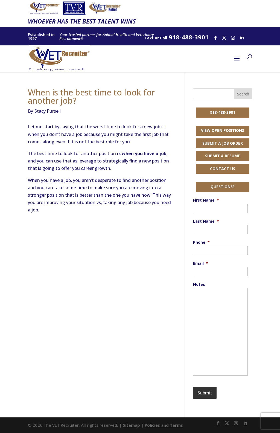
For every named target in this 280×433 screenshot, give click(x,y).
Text (149, 37)
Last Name (206, 221)
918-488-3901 (222, 112)
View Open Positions (222, 130)
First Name (206, 200)
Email (200, 263)
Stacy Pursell (44, 111)
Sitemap (131, 425)
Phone (201, 242)
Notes (199, 284)
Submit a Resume (222, 155)
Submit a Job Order (222, 143)
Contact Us (222, 168)
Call (163, 37)
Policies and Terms (164, 425)
